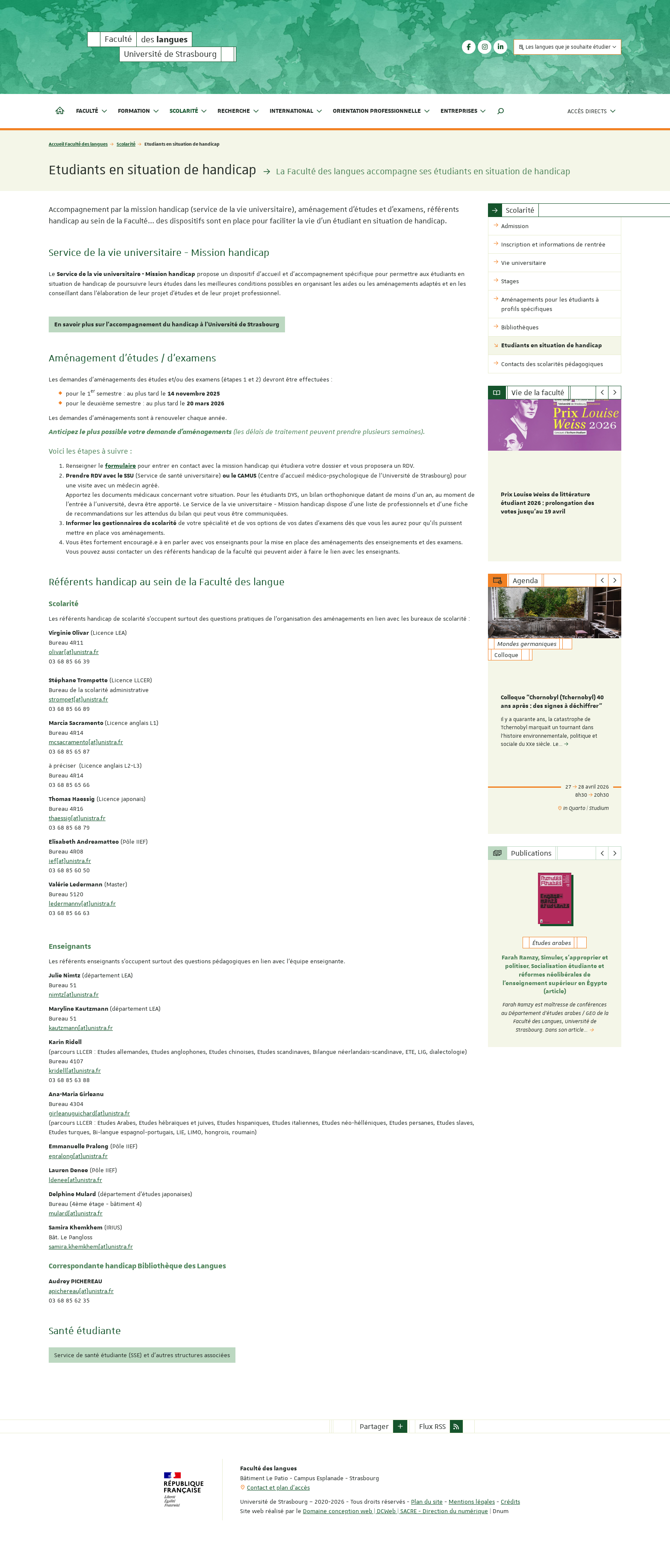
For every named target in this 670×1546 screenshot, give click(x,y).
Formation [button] (138, 111)
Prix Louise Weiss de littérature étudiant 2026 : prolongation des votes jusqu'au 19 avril (547, 503)
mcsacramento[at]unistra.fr (86, 742)
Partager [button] (374, 1426)
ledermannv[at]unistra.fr (82, 903)
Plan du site (427, 1501)
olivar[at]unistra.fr (74, 652)
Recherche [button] (238, 111)
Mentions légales (472, 1501)
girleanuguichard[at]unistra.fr (89, 1113)
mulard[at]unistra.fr (76, 1213)
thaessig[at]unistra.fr (77, 818)
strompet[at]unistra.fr (78, 699)
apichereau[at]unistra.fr (81, 1291)
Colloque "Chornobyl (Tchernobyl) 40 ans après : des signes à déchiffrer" (552, 702)
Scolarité (126, 143)
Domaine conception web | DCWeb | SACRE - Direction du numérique (395, 1511)
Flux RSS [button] (432, 1426)
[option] (555, 480)
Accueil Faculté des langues (78, 143)
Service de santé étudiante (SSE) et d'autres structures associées (142, 1355)
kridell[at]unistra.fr (75, 1070)
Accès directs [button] (591, 111)
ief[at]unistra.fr (70, 861)
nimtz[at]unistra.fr (74, 994)
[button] (500, 111)
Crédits (510, 1501)
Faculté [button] (92, 111)
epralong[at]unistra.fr (78, 1156)
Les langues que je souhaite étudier (567, 47)
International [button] (296, 111)
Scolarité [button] (189, 111)
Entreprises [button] (464, 111)
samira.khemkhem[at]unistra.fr (91, 1246)
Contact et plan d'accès (278, 1487)
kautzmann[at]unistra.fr (81, 1028)
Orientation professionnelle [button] (381, 111)
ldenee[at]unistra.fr (75, 1180)
